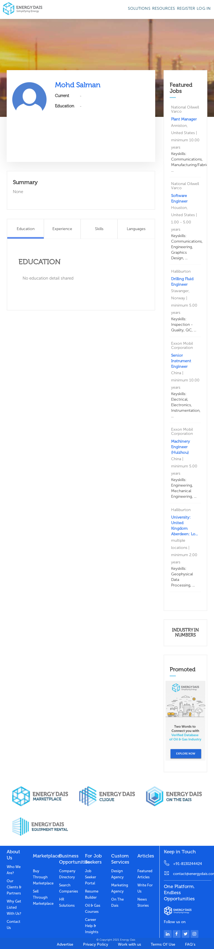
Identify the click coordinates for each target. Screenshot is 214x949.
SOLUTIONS (139, 8)
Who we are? (14, 870)
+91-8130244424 (187, 864)
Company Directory (67, 874)
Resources (163, 8)
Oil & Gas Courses (92, 908)
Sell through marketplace (42, 897)
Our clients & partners (14, 887)
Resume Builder (91, 894)
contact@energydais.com (192, 874)
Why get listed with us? (14, 907)
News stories (143, 902)
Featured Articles (144, 874)
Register (186, 8)
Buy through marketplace (42, 877)
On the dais (117, 902)
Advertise (65, 944)
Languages (136, 228)
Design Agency (117, 874)
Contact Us (13, 925)
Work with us (129, 944)
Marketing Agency (119, 888)
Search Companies (68, 888)
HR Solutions (67, 902)
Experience (62, 228)
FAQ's (190, 944)
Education (26, 228)
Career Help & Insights (91, 926)
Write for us (145, 888)
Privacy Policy (95, 944)
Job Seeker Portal (90, 877)
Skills (99, 228)
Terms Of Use (163, 944)
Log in (204, 8)
